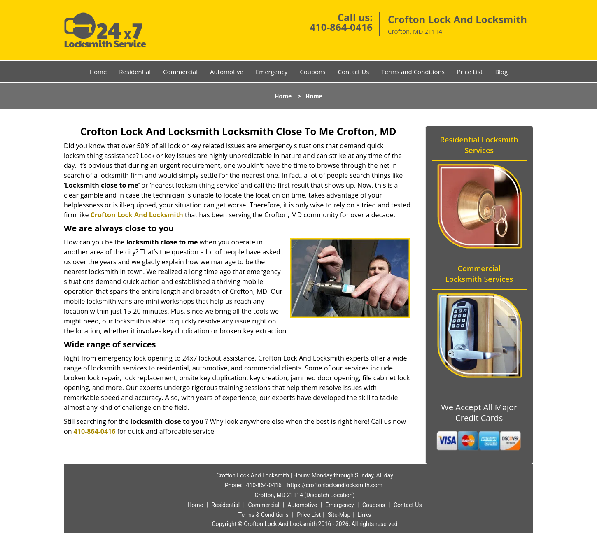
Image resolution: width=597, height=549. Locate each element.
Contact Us (353, 71)
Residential (135, 71)
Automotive (226, 71)
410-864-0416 (341, 27)
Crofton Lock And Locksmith (137, 214)
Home (98, 71)
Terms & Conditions (263, 515)
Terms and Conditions (413, 71)
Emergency (271, 71)
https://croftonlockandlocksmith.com (334, 485)
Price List (470, 71)
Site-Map (339, 515)
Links (364, 515)
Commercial (180, 71)
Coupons (312, 71)
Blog (501, 71)
